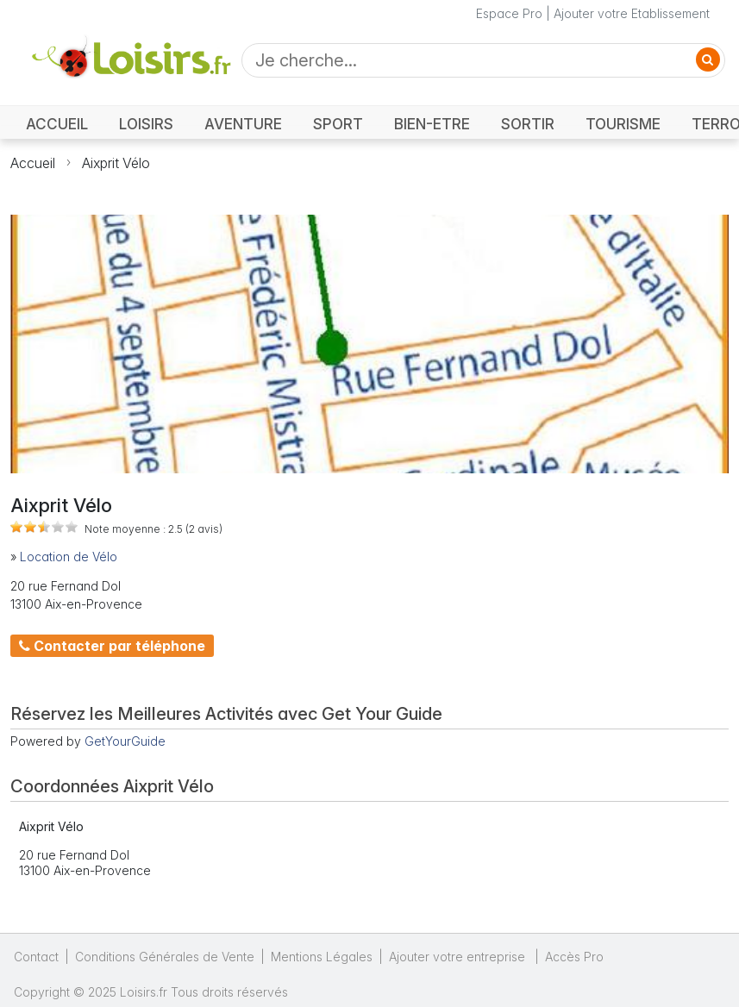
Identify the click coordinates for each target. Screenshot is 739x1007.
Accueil (32, 163)
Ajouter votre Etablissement (632, 13)
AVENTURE (243, 124)
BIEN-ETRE (432, 124)
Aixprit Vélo (116, 163)
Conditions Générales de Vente (164, 956)
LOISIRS (146, 124)
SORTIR (527, 124)
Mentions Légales (322, 956)
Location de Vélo (68, 556)
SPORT (338, 124)
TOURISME (623, 124)
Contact (36, 956)
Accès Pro (574, 956)
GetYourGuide (125, 741)
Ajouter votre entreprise (459, 956)
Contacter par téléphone (112, 645)
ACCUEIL (57, 124)
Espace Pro (509, 13)
